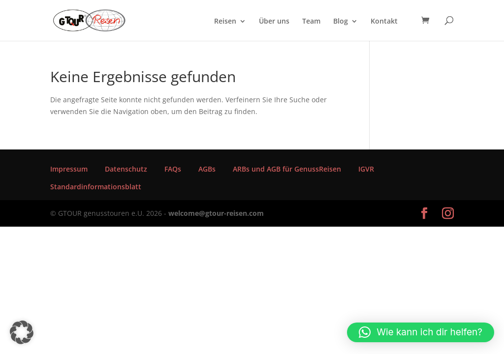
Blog (340, 22)
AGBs (207, 169)
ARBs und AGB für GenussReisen (287, 169)
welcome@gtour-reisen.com (216, 213)
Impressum (69, 169)
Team (311, 22)
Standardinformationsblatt (95, 186)
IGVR (366, 169)
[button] (21, 332)
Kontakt (384, 22)
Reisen (225, 22)
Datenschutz (126, 169)
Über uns (274, 22)
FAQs (172, 169)
